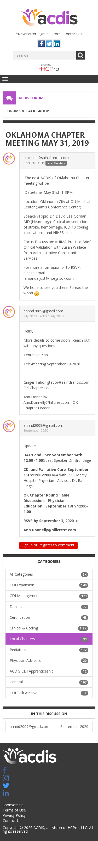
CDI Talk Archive (49, 693)
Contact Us (73, 33)
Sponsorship (13, 804)
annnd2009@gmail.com (43, 310)
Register (45, 544)
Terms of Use (14, 810)
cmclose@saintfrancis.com (46, 157)
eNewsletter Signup (32, 33)
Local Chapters (56, 163)
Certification (49, 617)
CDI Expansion (49, 585)
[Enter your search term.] (44, 55)
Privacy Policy (14, 815)
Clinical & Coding (49, 628)
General (49, 682)
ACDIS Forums (32, 97)
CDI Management (49, 595)
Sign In (27, 544)
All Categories (49, 574)
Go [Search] (80, 55)
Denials (49, 606)
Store (56, 33)
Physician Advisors (49, 660)
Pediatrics (49, 649)
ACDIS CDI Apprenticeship (49, 671)
